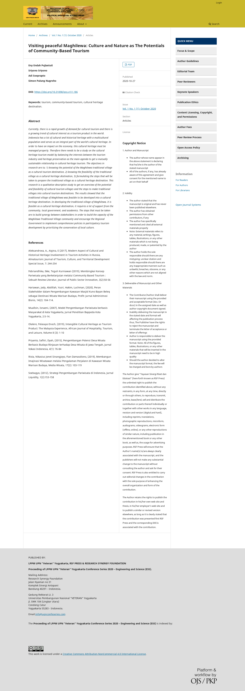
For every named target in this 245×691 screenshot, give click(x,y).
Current (27, 24)
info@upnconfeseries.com (50, 614)
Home (31, 35)
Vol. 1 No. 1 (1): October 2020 (66, 35)
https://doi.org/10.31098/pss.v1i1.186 (56, 92)
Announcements (62, 24)
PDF (129, 64)
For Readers (182, 180)
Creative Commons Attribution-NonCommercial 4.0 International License (104, 654)
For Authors (182, 185)
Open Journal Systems (188, 204)
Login (219, 2)
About (81, 24)
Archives (42, 24)
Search (214, 24)
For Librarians (183, 190)
